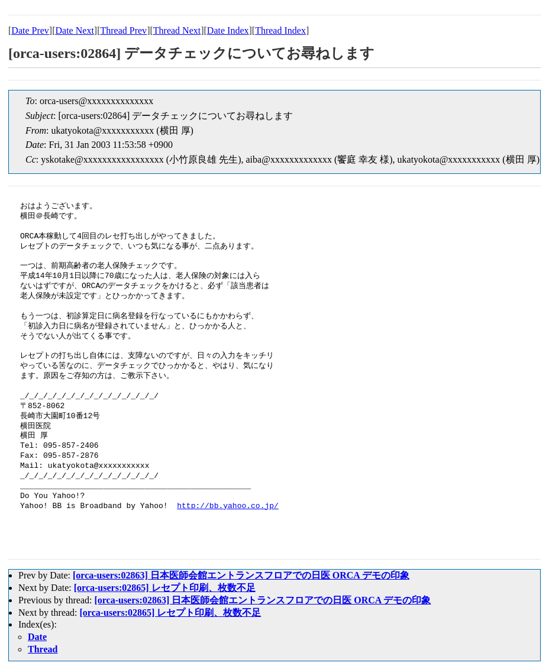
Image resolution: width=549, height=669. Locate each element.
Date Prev (30, 30)
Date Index (228, 30)
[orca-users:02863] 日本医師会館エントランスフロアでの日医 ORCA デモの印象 (241, 575)
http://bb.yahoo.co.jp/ (228, 506)
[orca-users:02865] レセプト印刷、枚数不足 (165, 588)
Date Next (75, 30)
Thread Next (177, 30)
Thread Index (280, 30)
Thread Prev (123, 30)
